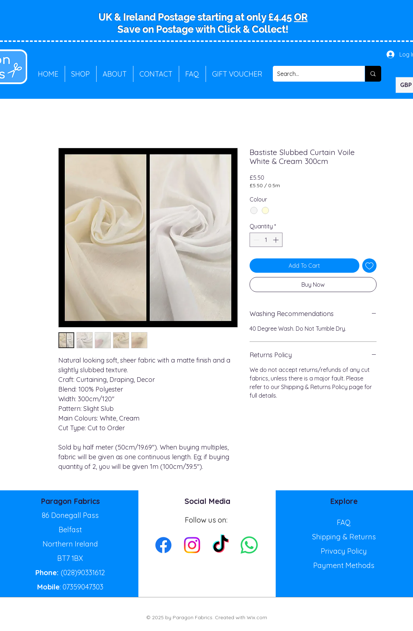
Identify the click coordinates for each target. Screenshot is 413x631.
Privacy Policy (344, 551)
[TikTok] (220, 545)
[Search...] (313, 74)
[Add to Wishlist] (369, 265)
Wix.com (257, 617)
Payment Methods (343, 565)
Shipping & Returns (344, 536)
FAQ (344, 522)
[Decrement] (256, 240)
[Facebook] (163, 545)
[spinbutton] (266, 240)
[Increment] (276, 240)
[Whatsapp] (249, 545)
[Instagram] (192, 545)
